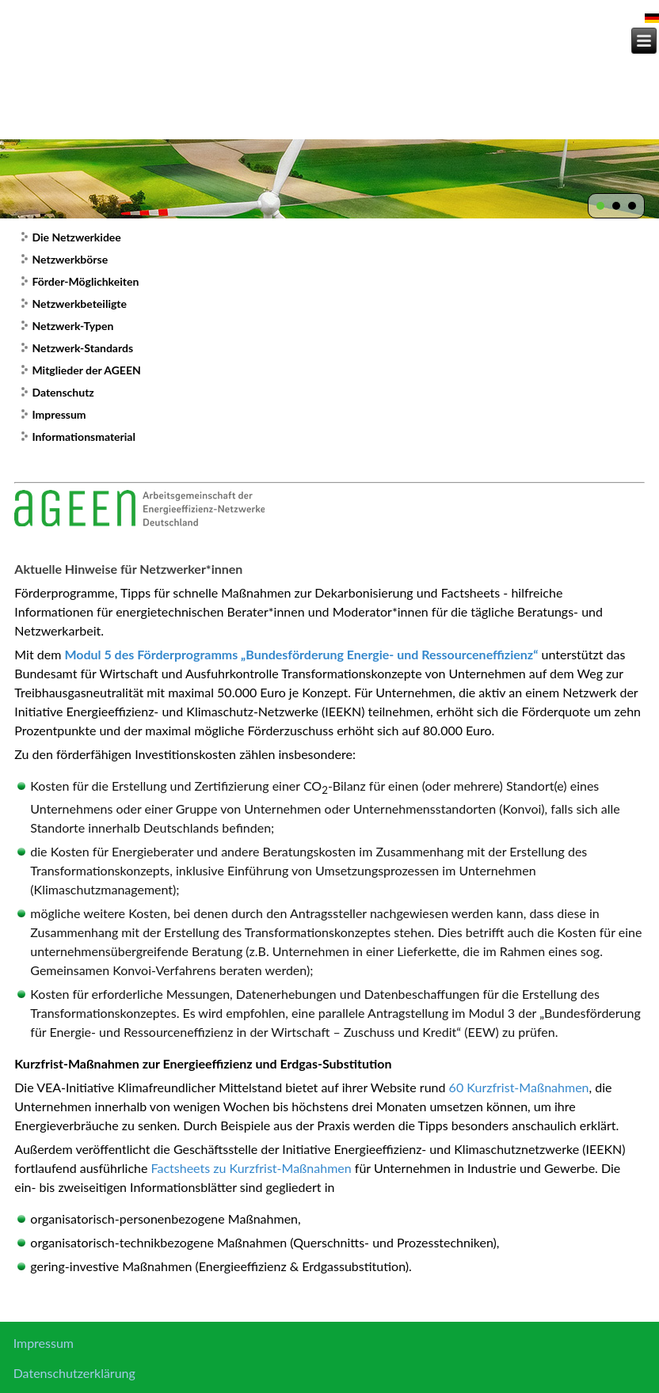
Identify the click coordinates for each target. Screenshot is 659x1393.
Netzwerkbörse (70, 259)
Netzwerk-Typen (72, 325)
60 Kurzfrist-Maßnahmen (519, 1087)
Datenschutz (62, 392)
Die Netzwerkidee (76, 237)
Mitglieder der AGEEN (86, 370)
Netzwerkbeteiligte (79, 303)
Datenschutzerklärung (74, 1372)
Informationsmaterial (83, 436)
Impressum (59, 414)
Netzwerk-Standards (82, 348)
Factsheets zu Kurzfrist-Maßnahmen (251, 1167)
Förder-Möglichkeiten (85, 281)
